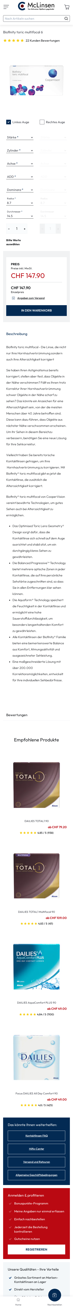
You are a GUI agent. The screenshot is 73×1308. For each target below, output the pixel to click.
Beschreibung (16, 334)
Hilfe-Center (36, 1149)
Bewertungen (16, 715)
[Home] (18, 1299)
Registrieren (36, 1249)
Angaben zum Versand (28, 298)
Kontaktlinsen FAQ (37, 1135)
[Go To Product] (36, 783)
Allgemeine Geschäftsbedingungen (36, 1175)
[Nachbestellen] (54, 1295)
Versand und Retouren (36, 1162)
